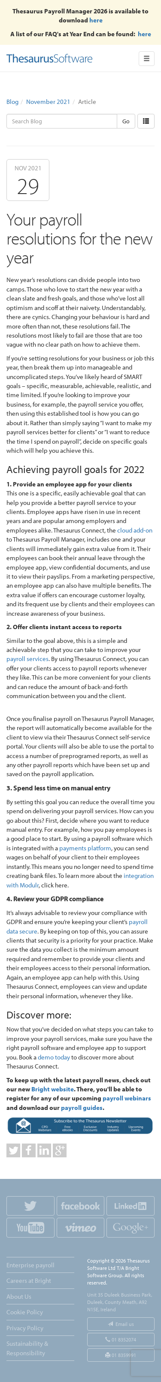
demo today (54, 1057)
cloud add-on (134, 530)
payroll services (27, 659)
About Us (18, 1296)
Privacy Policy (24, 1328)
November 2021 (48, 101)
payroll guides (82, 1107)
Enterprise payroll (30, 1265)
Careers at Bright (28, 1280)
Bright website (52, 1089)
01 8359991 (120, 1355)
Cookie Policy (24, 1312)
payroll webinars (127, 1098)
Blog (12, 101)
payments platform (85, 848)
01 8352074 (120, 1339)
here (96, 20)
